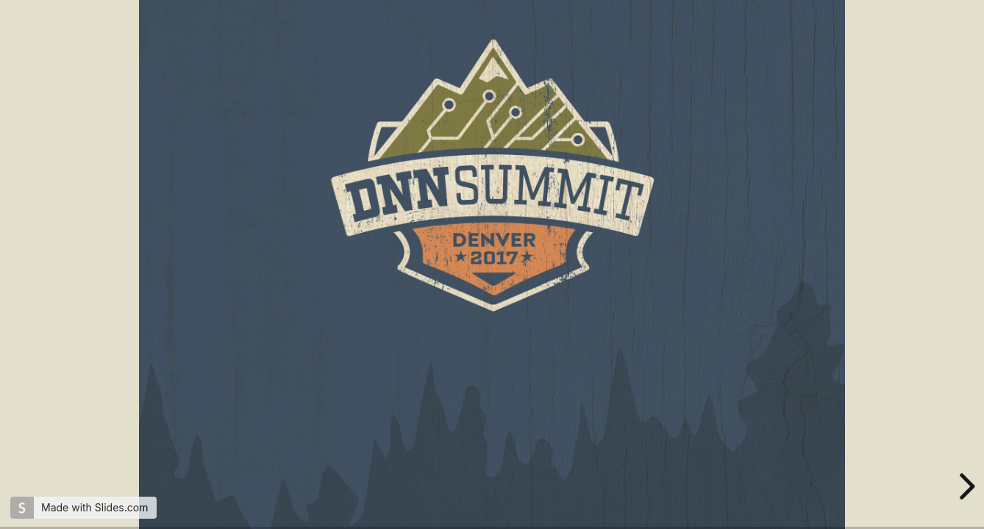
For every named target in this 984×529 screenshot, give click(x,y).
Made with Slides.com (94, 507)
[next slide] (965, 486)
